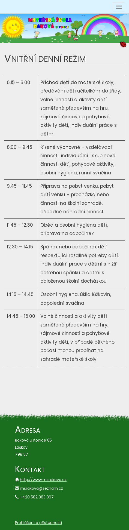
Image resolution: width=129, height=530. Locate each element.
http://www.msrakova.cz (43, 479)
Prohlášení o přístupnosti (38, 522)
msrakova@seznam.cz (41, 488)
